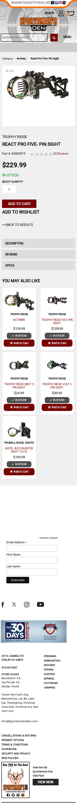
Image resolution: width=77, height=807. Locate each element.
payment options (12, 740)
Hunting (49, 674)
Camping (49, 687)
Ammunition (52, 660)
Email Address (16, 542)
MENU (67, 37)
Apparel (49, 678)
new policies (9, 758)
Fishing (49, 669)
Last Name (13, 566)
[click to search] (54, 37)
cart (68, 14)
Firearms (50, 656)
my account (61, 13)
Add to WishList (20, 212)
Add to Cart (19, 343)
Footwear (51, 683)
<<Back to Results (17, 225)
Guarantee (9, 749)
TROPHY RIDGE (14, 137)
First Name (13, 554)
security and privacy (15, 753)
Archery (21, 58)
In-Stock (10, 175)
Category (7, 58)
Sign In (49, 13)
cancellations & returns (18, 735)
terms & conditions (14, 744)
